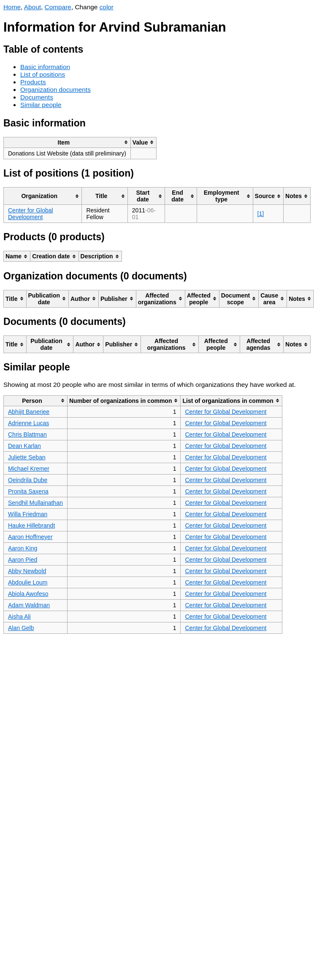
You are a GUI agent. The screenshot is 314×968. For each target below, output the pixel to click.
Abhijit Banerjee (28, 411)
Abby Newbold (27, 571)
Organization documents (55, 89)
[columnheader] (67, 142)
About (32, 7)
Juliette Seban (27, 457)
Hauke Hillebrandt (31, 525)
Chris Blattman (27, 434)
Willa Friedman (27, 514)
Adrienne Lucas (28, 423)
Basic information (45, 66)
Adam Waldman (29, 605)
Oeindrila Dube (27, 480)
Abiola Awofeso (28, 593)
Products (33, 82)
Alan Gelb (21, 628)
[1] (260, 213)
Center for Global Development (30, 213)
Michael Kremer (28, 468)
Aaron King (22, 548)
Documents (36, 97)
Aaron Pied (22, 559)
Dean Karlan (24, 445)
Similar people (41, 104)
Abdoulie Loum (27, 582)
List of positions (42, 74)
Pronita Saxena (28, 491)
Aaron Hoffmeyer (30, 537)
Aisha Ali (19, 616)
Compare (58, 7)
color (107, 7)
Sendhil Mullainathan (35, 502)
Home (12, 7)
